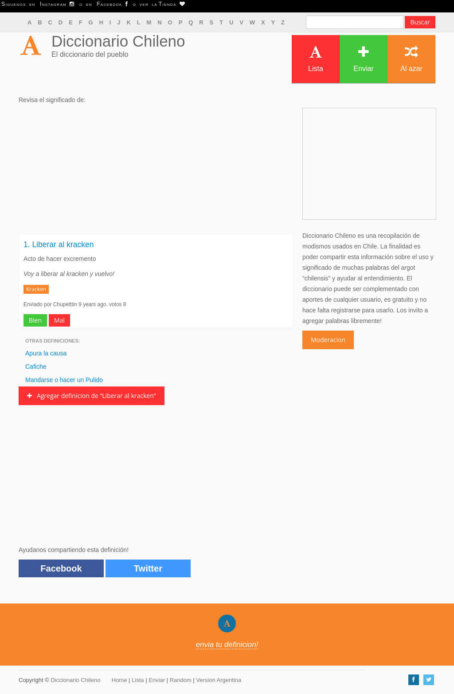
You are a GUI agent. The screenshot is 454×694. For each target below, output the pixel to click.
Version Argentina (218, 680)
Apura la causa (46, 353)
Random (181, 680)
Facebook (61, 568)
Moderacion (328, 339)
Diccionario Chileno (118, 41)
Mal (59, 320)
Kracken (36, 289)
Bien (35, 320)
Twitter (148, 568)
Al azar (411, 58)
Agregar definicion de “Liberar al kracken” (91, 395)
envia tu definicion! (227, 644)
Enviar (363, 58)
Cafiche (35, 366)
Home (119, 680)
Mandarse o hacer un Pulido (64, 379)
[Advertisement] (156, 172)
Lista (315, 58)
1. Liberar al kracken (58, 244)
